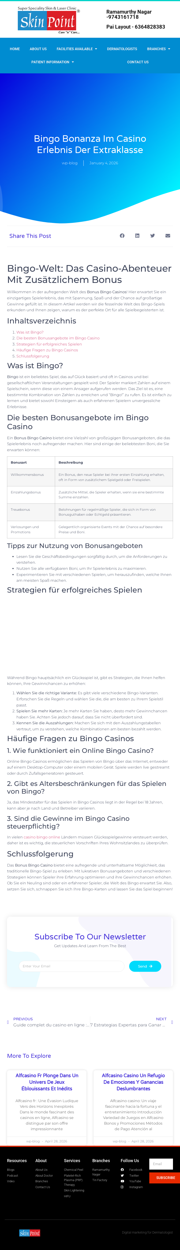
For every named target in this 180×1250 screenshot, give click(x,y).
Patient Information (52, 62)
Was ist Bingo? (30, 332)
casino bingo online (42, 837)
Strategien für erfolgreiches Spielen (49, 344)
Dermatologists (122, 49)
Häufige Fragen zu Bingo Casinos (47, 350)
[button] (122, 236)
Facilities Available (77, 49)
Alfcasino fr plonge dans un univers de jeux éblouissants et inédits (46, 1082)
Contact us (138, 62)
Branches (158, 49)
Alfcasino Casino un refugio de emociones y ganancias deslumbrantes (133, 1082)
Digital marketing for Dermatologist (147, 1232)
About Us (38, 49)
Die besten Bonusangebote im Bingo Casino (58, 338)
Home (15, 49)
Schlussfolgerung (32, 356)
